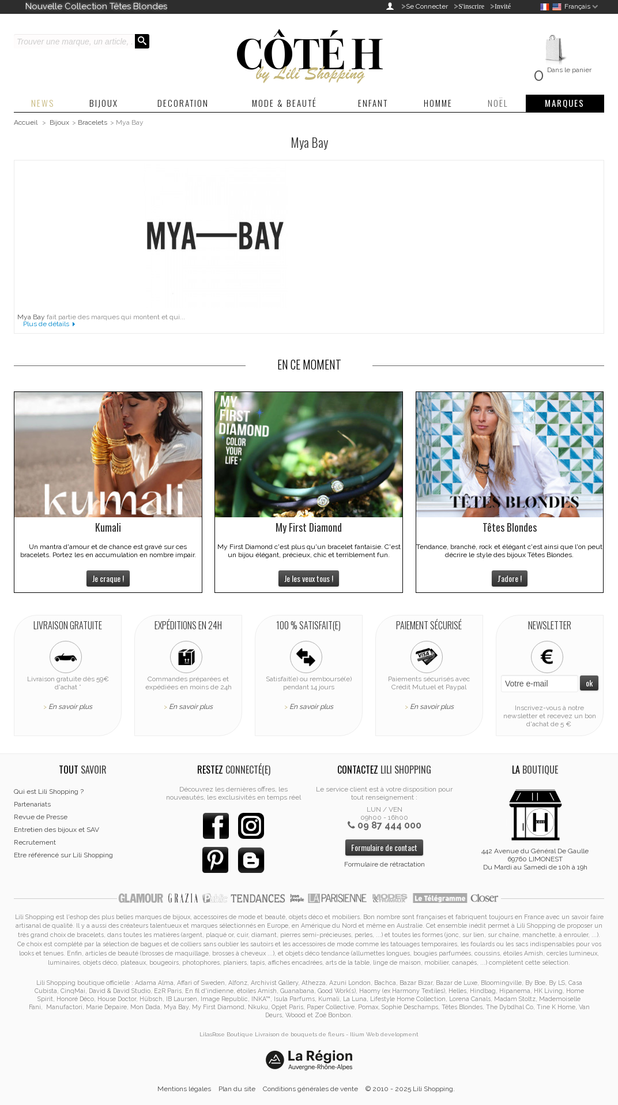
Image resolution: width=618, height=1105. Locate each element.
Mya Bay (31, 317)
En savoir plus (70, 707)
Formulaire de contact (384, 847)
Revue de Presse (40, 817)
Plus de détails (46, 324)
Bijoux (59, 122)
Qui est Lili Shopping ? (49, 791)
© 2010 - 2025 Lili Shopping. (410, 1089)
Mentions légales (184, 1089)
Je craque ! (108, 578)
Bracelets (92, 122)
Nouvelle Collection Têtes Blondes (96, 6)
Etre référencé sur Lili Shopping (63, 855)
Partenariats (32, 804)
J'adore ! (510, 578)
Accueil (25, 122)
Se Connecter (427, 6)
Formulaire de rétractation (384, 864)
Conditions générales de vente (310, 1089)
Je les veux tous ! (308, 578)
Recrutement (35, 842)
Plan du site (236, 1089)
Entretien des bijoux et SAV (56, 830)
